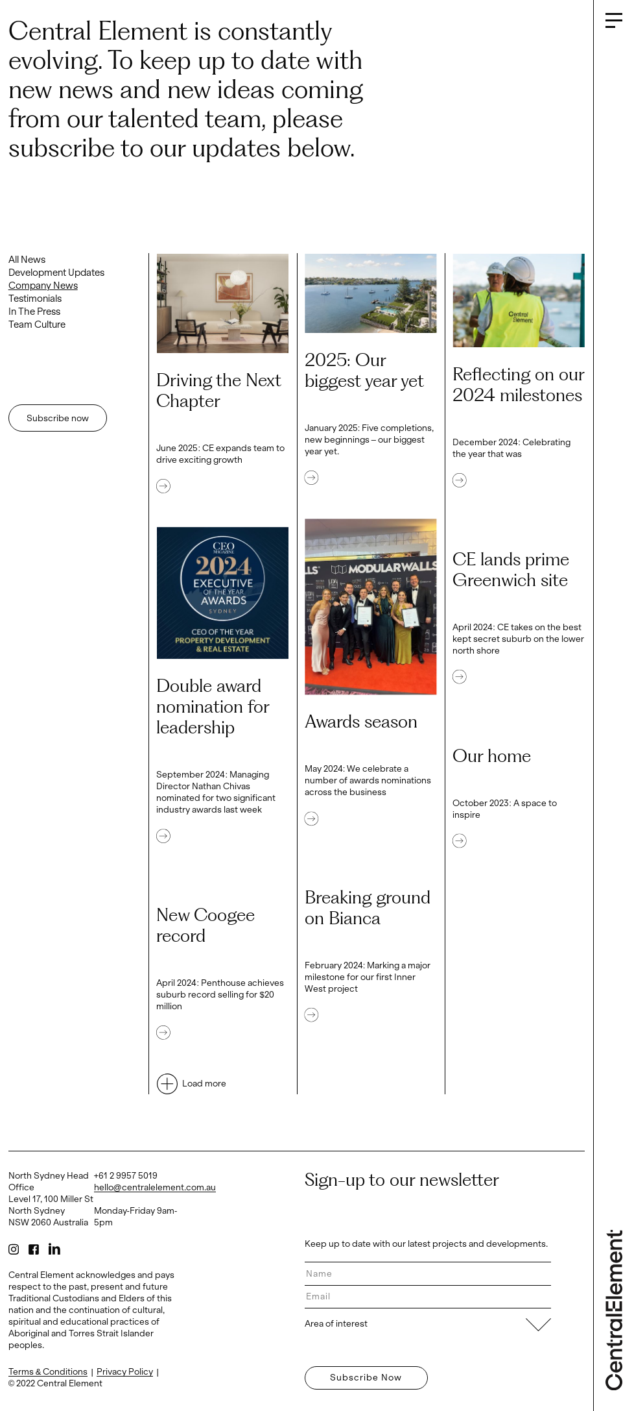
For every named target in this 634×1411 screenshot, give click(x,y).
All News (26, 259)
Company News (43, 285)
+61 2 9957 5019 (126, 1175)
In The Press (34, 311)
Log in (18, 1404)
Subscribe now (58, 418)
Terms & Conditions (48, 1371)
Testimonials (35, 298)
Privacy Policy (125, 1371)
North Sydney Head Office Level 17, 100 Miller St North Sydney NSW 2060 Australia (50, 1199)
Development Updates (56, 272)
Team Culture (36, 324)
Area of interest (428, 1324)
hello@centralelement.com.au (155, 1187)
